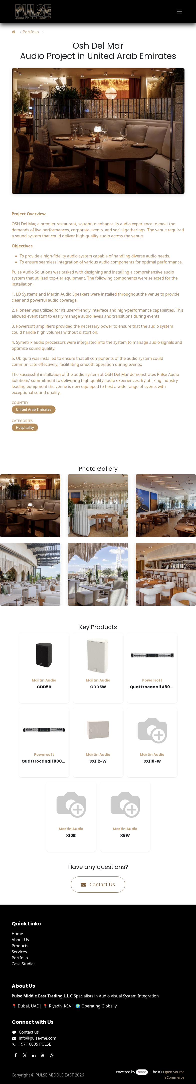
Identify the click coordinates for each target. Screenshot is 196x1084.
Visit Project (31, 444)
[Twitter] (25, 1055)
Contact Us (98, 884)
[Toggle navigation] (179, 11)
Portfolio (31, 32)
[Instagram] (52, 1055)
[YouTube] (43, 1055)
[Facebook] (16, 1055)
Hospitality (25, 427)
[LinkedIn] (34, 1055)
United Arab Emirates (33, 409)
